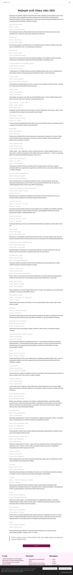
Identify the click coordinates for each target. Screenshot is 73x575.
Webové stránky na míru (35, 563)
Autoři (53, 561)
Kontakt (54, 563)
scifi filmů (43, 15)
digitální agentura (33, 564)
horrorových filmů (52, 19)
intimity (17, 562)
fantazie (7, 560)
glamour (4, 563)
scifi (6, 562)
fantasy (9, 562)
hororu (13, 562)
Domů (53, 559)
